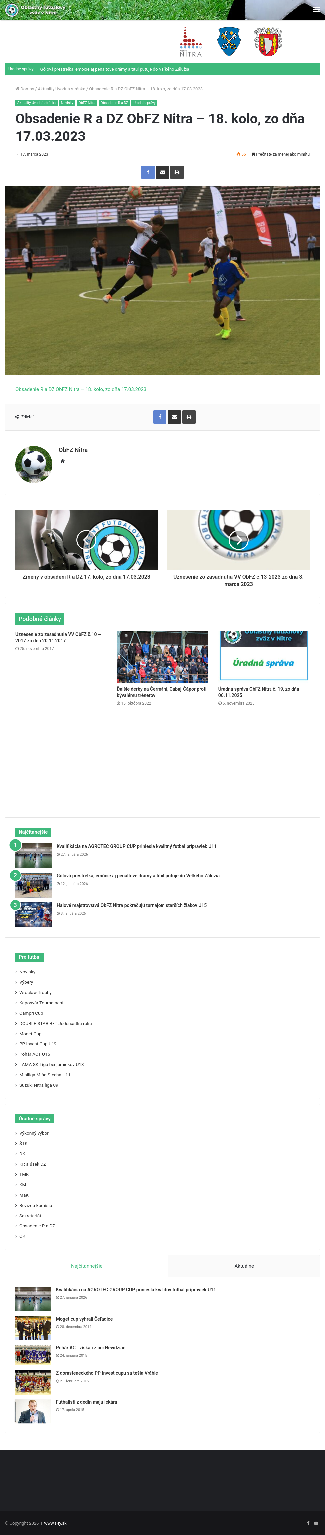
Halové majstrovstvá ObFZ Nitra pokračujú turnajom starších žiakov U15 (132, 903)
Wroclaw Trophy (35, 990)
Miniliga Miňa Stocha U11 (45, 1073)
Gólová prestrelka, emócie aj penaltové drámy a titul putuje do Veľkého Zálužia (114, 69)
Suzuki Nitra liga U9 (38, 1083)
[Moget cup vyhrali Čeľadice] (33, 1327)
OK (22, 1234)
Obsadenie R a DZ (118, 103)
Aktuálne (244, 1264)
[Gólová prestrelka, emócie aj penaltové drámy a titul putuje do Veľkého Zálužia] (33, 883)
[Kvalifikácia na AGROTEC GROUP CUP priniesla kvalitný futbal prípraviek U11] (33, 854)
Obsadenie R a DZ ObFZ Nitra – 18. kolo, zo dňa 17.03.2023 (80, 389)
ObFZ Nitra (90, 103)
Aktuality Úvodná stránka (61, 88)
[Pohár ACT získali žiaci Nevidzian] (33, 1354)
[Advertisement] (162, 762)
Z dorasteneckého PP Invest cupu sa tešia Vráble (108, 1372)
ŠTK (23, 1141)
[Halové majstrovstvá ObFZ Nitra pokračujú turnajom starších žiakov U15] (33, 913)
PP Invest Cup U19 (37, 1042)
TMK (24, 1172)
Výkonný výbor (34, 1131)
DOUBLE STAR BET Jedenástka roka (55, 1021)
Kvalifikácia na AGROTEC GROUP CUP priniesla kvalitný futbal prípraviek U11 (137, 844)
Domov (24, 88)
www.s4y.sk (55, 1522)
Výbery (26, 980)
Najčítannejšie (87, 1264)
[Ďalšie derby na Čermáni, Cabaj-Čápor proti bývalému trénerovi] (162, 655)
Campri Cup (31, 1011)
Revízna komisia (35, 1203)
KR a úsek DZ (32, 1162)
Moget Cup (30, 1032)
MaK (24, 1193)
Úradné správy (149, 103)
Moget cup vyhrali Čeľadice (85, 1318)
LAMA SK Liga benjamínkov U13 (51, 1062)
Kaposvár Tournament (41, 1001)
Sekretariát (30, 1214)
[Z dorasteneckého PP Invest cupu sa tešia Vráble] (33, 1381)
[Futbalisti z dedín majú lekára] (33, 1410)
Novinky (69, 103)
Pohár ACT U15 (34, 1052)
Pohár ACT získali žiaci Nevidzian (91, 1346)
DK (22, 1152)
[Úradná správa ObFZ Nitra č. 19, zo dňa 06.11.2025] (264, 655)
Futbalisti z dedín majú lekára (87, 1401)
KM (22, 1183)
